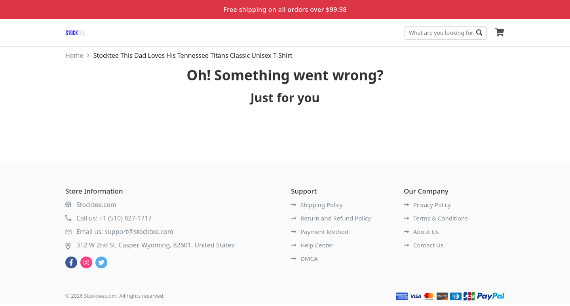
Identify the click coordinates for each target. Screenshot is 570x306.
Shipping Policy (317, 206)
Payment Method (319, 233)
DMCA (304, 260)
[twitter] (101, 264)
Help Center (312, 246)
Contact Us (423, 246)
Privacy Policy (427, 206)
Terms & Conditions (436, 219)
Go (479, 33)
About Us (421, 233)
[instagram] (86, 264)
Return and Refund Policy (331, 219)
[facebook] (71, 264)
